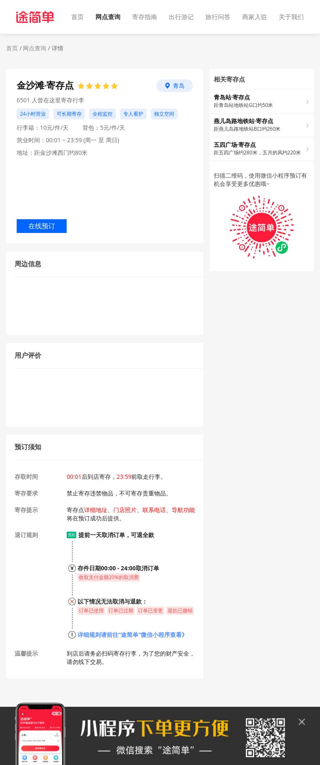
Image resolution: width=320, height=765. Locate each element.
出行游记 (181, 16)
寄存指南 (144, 16)
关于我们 (291, 16)
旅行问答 (217, 16)
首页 (77, 16)
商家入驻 (254, 16)
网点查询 (107, 16)
